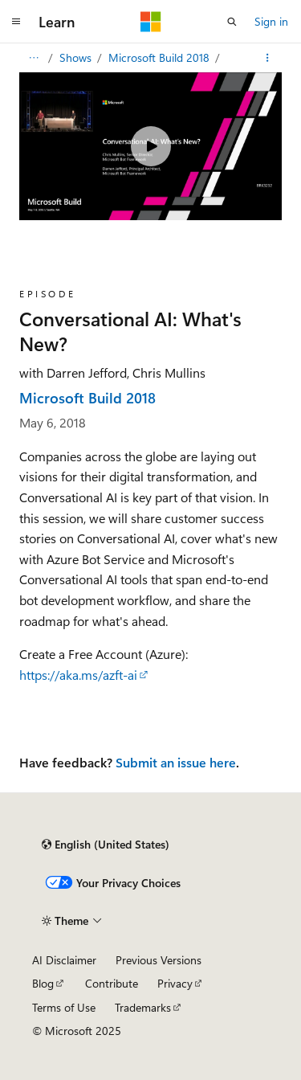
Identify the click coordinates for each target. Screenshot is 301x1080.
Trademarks (143, 1007)
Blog (43, 983)
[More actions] (268, 58)
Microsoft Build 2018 (160, 57)
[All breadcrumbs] (33, 58)
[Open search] (232, 21)
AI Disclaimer (64, 960)
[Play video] (151, 146)
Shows (77, 57)
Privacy (175, 983)
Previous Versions (158, 960)
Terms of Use (64, 1007)
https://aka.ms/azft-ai (78, 674)
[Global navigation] (16, 21)
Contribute (111, 983)
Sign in (271, 21)
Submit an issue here (176, 762)
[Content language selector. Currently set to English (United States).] (105, 844)
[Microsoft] (150, 21)
